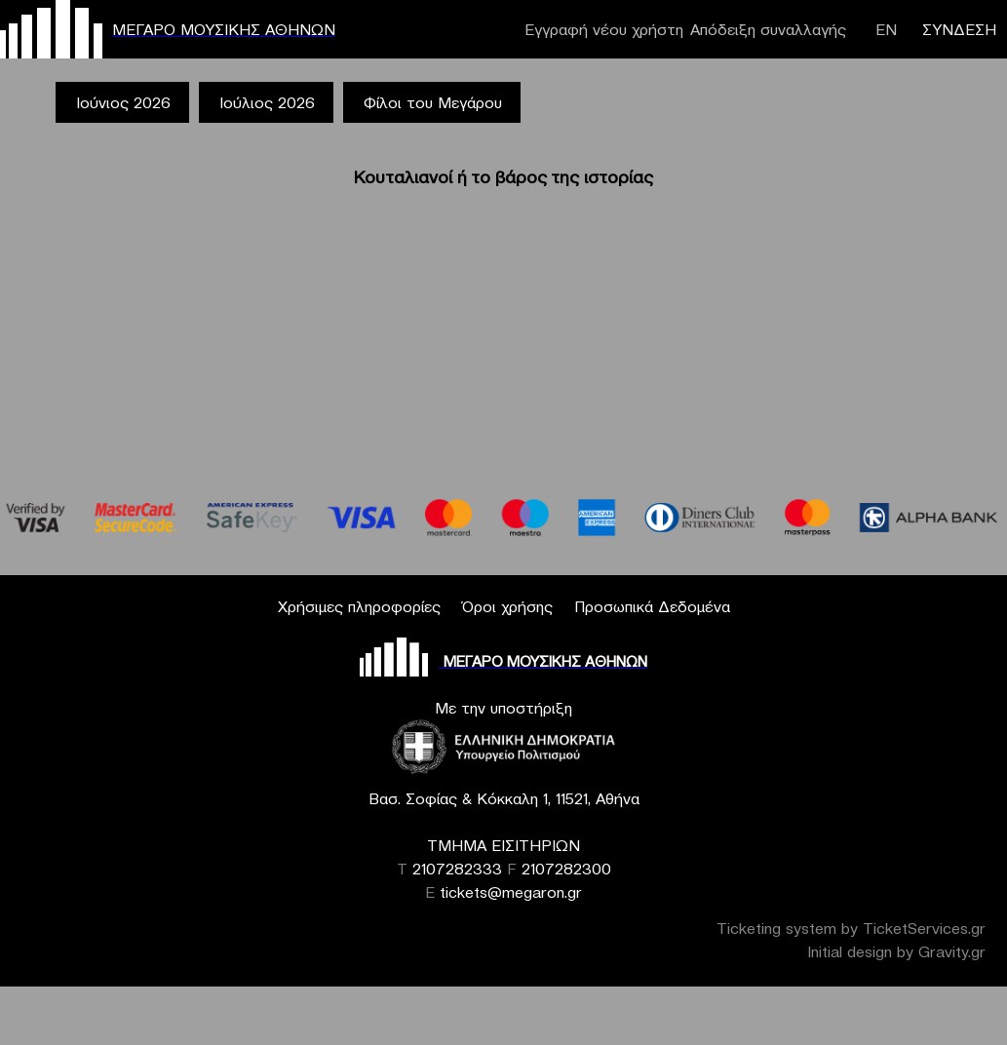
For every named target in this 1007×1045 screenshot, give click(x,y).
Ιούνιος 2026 (123, 102)
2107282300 (566, 868)
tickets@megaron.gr (511, 892)
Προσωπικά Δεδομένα (652, 606)
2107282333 (457, 868)
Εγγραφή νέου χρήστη (603, 29)
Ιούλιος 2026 (267, 102)
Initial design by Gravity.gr (896, 951)
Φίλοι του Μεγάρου (433, 102)
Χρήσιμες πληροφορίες (359, 606)
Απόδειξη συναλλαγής (768, 29)
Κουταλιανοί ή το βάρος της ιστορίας (503, 177)
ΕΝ (886, 29)
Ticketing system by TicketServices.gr (851, 928)
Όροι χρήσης (507, 606)
